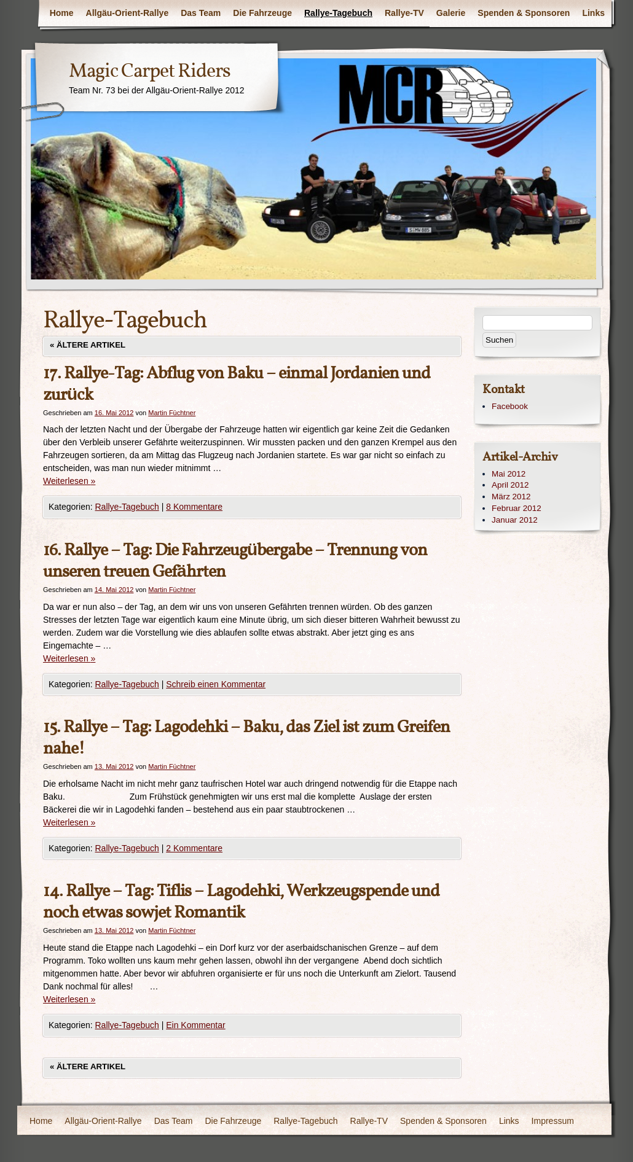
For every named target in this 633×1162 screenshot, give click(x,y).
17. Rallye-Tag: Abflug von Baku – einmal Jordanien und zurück (236, 384)
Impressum (553, 1121)
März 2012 (511, 496)
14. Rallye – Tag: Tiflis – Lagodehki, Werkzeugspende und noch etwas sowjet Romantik (241, 902)
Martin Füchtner (171, 412)
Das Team (201, 13)
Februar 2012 (516, 508)
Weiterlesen (69, 481)
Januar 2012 (515, 519)
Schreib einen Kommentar (215, 684)
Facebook (510, 406)
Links (593, 13)
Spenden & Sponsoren (524, 13)
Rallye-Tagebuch (338, 13)
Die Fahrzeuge (262, 13)
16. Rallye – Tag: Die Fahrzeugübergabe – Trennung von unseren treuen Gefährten (235, 561)
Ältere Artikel (87, 344)
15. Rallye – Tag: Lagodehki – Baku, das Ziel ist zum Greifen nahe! (246, 738)
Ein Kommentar (195, 1025)
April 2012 (510, 484)
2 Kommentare (194, 848)
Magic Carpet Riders (149, 71)
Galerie (450, 13)
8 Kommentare (194, 507)
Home (62, 13)
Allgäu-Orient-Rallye (127, 13)
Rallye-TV (404, 13)
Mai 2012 (508, 473)
